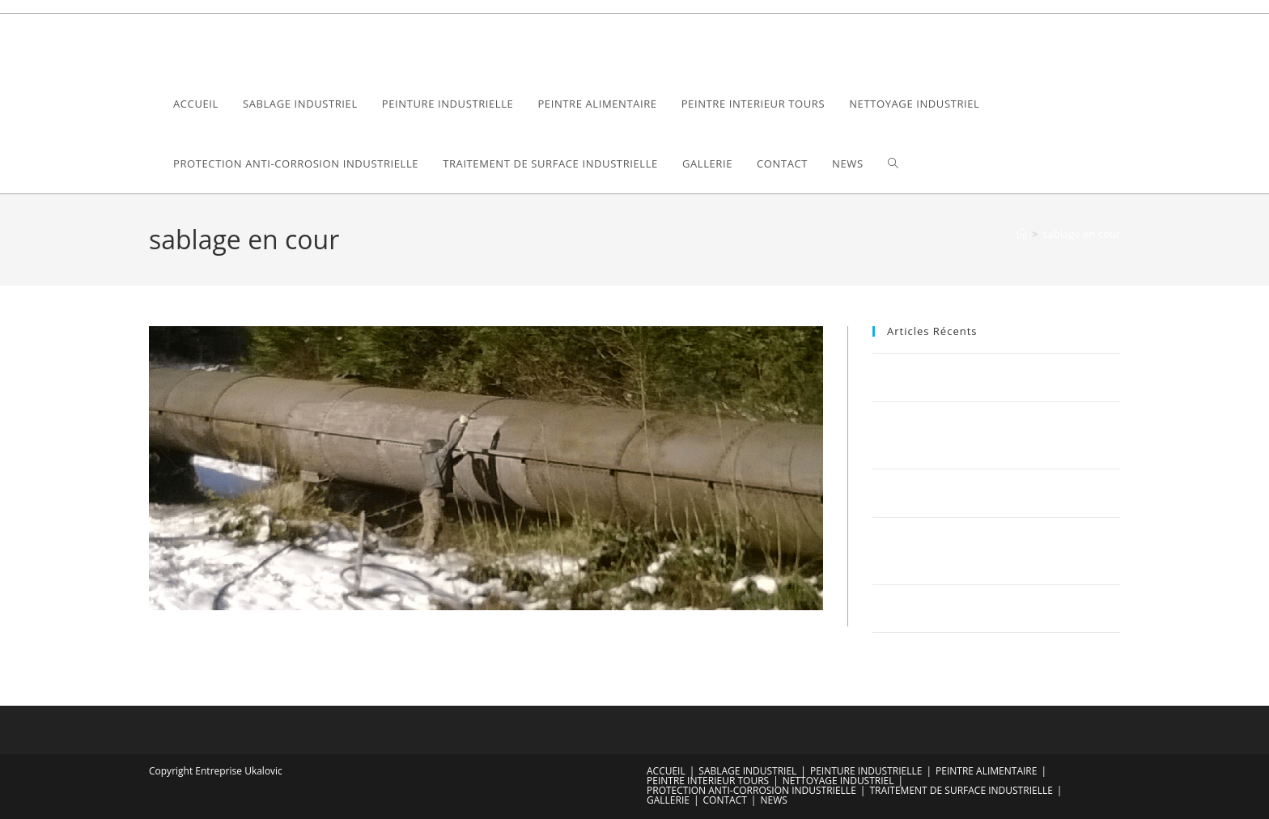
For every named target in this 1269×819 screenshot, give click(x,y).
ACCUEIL (666, 771)
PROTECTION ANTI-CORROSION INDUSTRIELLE (751, 790)
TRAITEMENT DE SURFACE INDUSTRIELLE (960, 790)
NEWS (773, 800)
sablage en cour (1081, 234)
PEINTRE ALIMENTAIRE (986, 771)
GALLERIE (668, 800)
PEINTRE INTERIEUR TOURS (708, 780)
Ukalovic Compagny (237, 43)
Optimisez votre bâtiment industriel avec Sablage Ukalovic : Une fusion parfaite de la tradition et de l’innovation (993, 550)
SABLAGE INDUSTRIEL (747, 771)
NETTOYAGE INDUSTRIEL (838, 780)
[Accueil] (1021, 234)
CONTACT (725, 800)
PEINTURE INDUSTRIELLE (866, 771)
